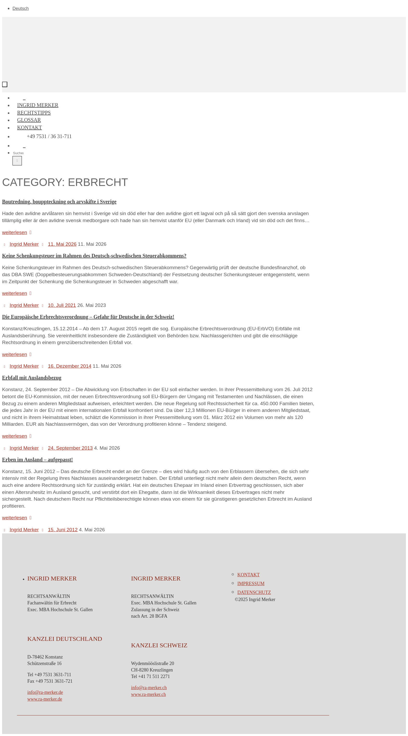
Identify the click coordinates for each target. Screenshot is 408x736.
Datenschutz (254, 592)
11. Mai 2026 (62, 244)
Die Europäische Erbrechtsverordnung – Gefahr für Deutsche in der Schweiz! (88, 317)
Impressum (250, 583)
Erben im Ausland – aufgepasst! (37, 459)
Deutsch (20, 8)
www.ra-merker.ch (148, 694)
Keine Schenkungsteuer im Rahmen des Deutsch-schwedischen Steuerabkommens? (94, 256)
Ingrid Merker (24, 244)
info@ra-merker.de (45, 692)
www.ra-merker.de (44, 699)
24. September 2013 (70, 448)
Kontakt (248, 574)
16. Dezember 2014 (69, 366)
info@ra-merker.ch (149, 687)
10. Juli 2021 (62, 305)
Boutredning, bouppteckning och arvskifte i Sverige (59, 201)
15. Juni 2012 (63, 529)
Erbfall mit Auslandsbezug (31, 377)
